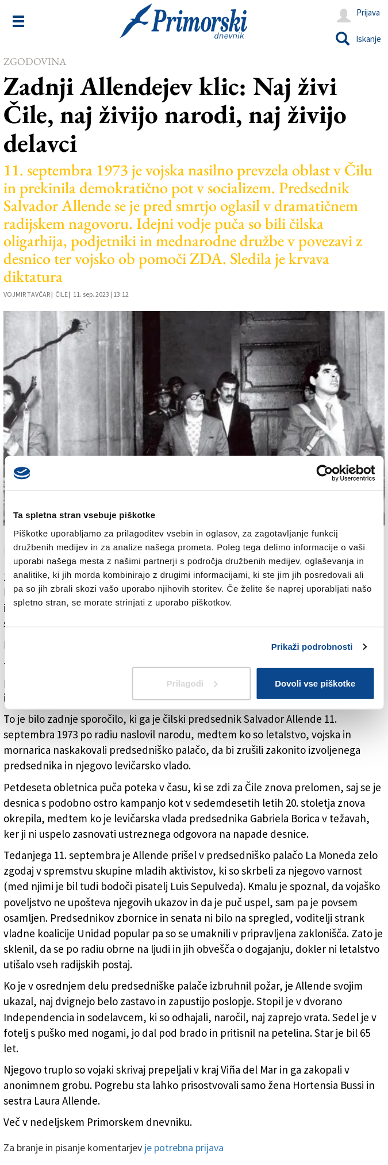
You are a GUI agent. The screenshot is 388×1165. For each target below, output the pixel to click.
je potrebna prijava (184, 1147)
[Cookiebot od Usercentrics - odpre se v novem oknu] (324, 473)
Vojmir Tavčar (26, 294)
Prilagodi (192, 683)
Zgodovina (34, 61)
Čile (61, 294)
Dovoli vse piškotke (315, 683)
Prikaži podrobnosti (312, 647)
